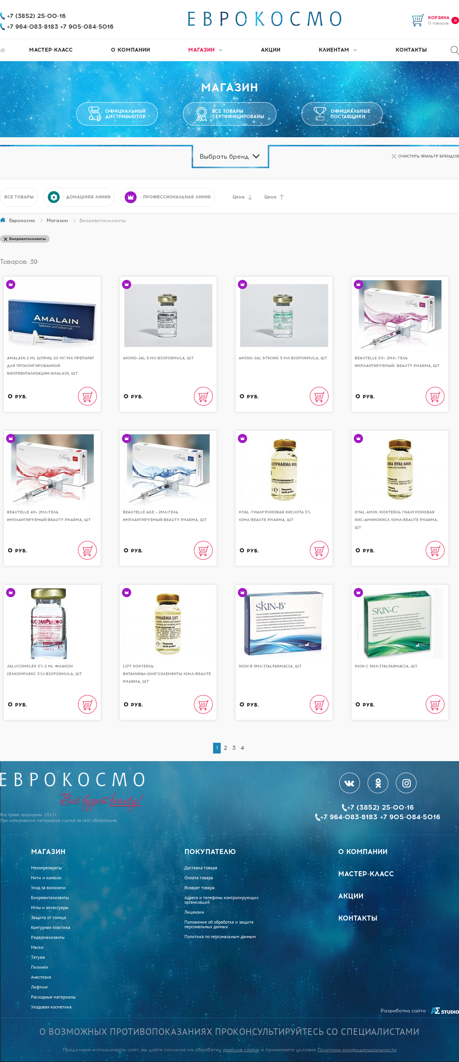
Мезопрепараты (46, 868)
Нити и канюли (46, 877)
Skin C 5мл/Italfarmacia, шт (386, 666)
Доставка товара (200, 868)
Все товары (19, 197)
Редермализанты (48, 937)
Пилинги (39, 967)
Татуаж (38, 957)
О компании (130, 50)
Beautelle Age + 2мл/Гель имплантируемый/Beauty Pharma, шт (165, 516)
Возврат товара (199, 887)
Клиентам (338, 50)
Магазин (205, 50)
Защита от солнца (48, 917)
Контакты (411, 50)
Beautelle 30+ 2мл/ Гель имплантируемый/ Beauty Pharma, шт (397, 362)
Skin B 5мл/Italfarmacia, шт (270, 666)
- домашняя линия (79, 197)
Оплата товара (198, 877)
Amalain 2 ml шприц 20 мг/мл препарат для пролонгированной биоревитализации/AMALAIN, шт (50, 366)
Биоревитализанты (50, 897)
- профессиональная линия (168, 197)
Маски (37, 947)
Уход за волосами (48, 887)
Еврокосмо (22, 220)
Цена (242, 197)
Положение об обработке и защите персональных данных (219, 924)
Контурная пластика (50, 927)
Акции (270, 50)
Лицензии (194, 912)
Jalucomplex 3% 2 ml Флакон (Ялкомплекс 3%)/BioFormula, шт (44, 670)
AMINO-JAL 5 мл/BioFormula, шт (158, 358)
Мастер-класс (51, 50)
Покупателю (210, 851)
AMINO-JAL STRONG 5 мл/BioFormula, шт (283, 358)
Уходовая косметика (51, 1007)
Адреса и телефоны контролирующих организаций (221, 899)
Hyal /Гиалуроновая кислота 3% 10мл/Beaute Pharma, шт (275, 516)
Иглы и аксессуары (49, 907)
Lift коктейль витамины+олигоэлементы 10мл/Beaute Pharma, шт (167, 674)
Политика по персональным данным (220, 936)
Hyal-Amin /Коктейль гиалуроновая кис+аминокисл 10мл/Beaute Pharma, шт (396, 520)
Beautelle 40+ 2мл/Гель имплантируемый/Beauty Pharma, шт (49, 516)
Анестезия (41, 977)
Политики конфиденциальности (357, 1049)
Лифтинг (39, 987)
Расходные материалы (53, 997)
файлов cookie (241, 1049)
